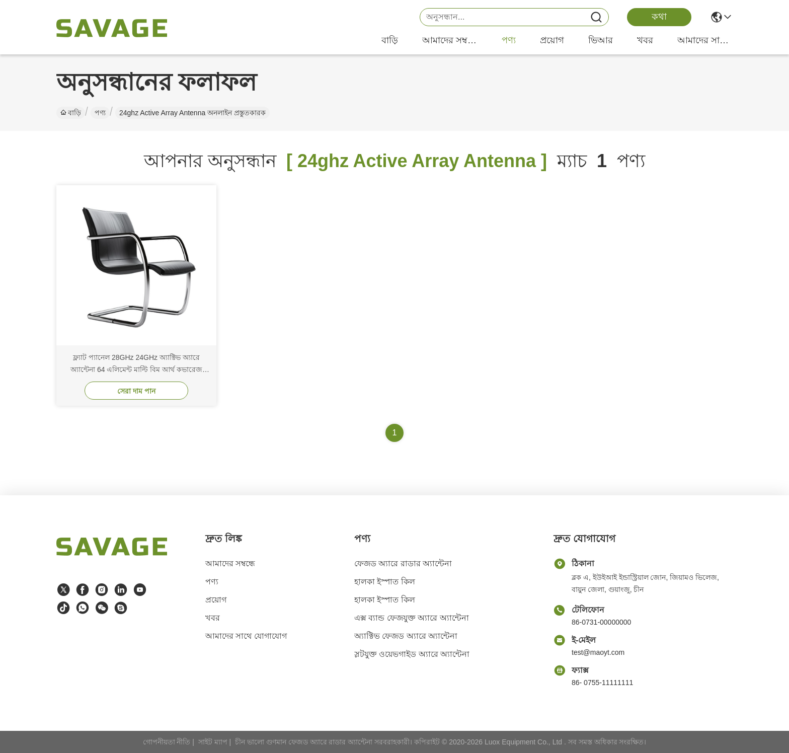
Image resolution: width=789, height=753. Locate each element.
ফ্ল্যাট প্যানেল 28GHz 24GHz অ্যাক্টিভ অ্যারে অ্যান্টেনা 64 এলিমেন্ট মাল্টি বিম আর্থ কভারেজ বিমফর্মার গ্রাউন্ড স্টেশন (136, 369)
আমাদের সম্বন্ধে (450, 40)
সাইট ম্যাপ (212, 742)
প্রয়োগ (552, 40)
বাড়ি (389, 40)
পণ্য (509, 40)
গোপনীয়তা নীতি (167, 742)
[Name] (596, 17)
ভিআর (600, 40)
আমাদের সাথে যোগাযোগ (705, 40)
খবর (645, 40)
